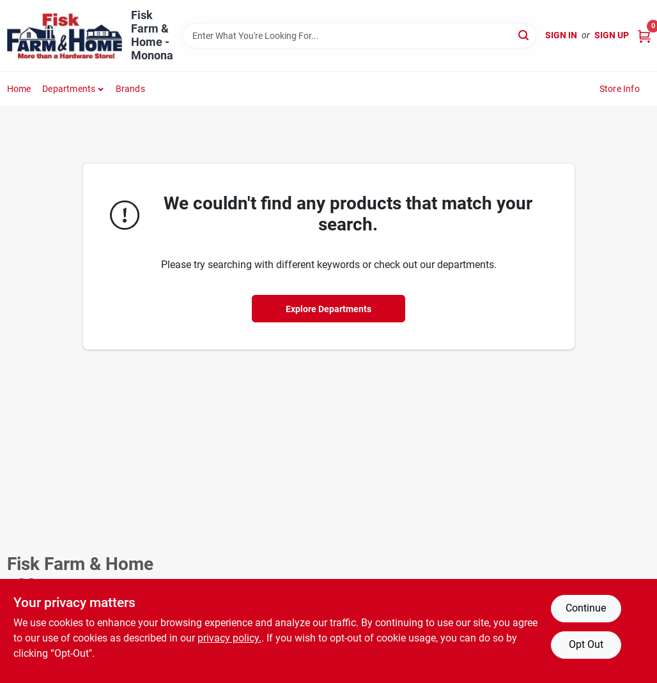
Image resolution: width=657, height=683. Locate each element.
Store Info (619, 89)
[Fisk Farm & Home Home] (64, 36)
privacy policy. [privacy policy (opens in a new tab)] (229, 638)
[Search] (524, 34)
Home (19, 89)
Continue (586, 608)
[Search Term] (359, 36)
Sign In (561, 35)
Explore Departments (328, 309)
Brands (130, 89)
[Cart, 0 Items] (644, 35)
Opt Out (586, 644)
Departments (68, 89)
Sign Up (611, 35)
